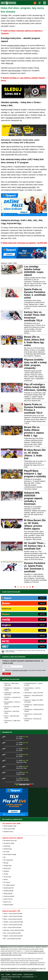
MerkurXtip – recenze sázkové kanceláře (13, 930)
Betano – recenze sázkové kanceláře (12, 919)
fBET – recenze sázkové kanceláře (12, 938)
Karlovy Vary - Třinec (21, 762)
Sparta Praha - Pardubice (22, 780)
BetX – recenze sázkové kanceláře (12, 933)
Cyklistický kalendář (8, 890)
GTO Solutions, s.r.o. (6, 979)
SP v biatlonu (6, 882)
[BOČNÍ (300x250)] (14, 815)
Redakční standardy (17, 974)
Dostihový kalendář (8, 904)
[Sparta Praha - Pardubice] (8, 779)
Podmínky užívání (28, 974)
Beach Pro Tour (7, 902)
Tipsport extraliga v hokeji (9, 826)
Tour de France (7, 876)
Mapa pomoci (4, 970)
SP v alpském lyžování (9, 885)
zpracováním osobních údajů (19, 670)
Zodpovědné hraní (32, 953)
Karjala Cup (16, 149)
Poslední (33, 587)
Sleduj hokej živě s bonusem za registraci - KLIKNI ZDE (25, 243)
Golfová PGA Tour (7, 899)
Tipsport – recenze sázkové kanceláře (12, 916)
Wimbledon (6, 871)
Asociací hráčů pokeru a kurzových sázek (11, 955)
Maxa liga (9, 63)
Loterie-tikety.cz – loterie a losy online (33, 692)
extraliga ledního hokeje (16, 45)
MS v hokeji (29, 149)
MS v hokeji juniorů (8, 860)
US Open (5, 874)
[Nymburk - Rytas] (8, 773)
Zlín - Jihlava (19, 738)
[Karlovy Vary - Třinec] (8, 761)
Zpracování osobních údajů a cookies (11, 976)
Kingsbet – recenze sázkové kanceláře (13, 935)
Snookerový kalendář (8, 896)
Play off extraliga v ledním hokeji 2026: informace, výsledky (35, 387)
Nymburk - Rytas (20, 774)
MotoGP (5, 879)
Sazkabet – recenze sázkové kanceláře (13, 922)
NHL (4, 857)
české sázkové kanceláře (26, 187)
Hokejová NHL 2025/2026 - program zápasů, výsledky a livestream (33, 498)
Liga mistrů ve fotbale (8, 843)
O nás (2, 974)
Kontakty (8, 974)
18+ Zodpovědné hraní (27, 976)
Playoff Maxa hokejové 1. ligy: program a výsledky (35, 473)
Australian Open (7, 865)
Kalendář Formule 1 (8, 831)
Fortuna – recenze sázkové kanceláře (12, 913)
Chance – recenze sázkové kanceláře (12, 924)
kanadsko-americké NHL (15, 118)
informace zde (33, 962)
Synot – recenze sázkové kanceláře (12, 927)
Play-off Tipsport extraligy (9, 854)
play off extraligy (14, 71)
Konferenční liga (7, 848)
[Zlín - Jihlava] (8, 737)
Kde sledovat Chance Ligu (10, 840)
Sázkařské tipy (7, 732)
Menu (44, 3)
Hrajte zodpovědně (5, 958)
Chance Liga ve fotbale (9, 828)
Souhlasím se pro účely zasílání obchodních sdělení (25, 670)
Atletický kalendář (7, 893)
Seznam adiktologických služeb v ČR (36, 968)
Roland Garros (7, 868)
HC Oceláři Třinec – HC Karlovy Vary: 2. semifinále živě (35, 546)
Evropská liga (6, 846)
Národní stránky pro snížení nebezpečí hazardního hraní (22, 970)
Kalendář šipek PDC (8, 888)
